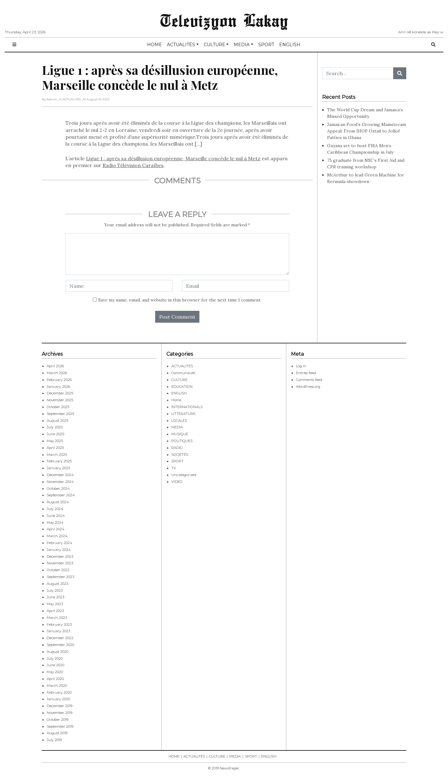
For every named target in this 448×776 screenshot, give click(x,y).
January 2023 (58, 631)
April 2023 (55, 611)
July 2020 (55, 658)
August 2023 (57, 583)
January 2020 (58, 699)
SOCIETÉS (179, 454)
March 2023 (57, 617)
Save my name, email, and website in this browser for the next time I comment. (179, 300)
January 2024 (59, 549)
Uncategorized (183, 475)
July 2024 (55, 509)
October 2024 (58, 488)
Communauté (183, 373)
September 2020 (60, 645)
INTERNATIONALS (187, 407)
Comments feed (309, 380)
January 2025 (58, 468)
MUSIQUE (179, 434)
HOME (154, 44)
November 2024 (60, 482)
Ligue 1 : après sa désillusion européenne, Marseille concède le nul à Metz (173, 158)
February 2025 (59, 461)
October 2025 (58, 407)
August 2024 (58, 502)
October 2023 (58, 570)
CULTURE (214, 44)
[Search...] (357, 73)
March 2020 (57, 685)
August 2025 (57, 420)
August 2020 (57, 651)
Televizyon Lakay (224, 20)
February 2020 (59, 692)
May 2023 (55, 604)
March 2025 (57, 454)
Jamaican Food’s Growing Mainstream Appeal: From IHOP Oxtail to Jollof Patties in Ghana (366, 131)
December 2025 (60, 393)
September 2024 (61, 495)
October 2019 (57, 719)
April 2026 (55, 366)
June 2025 (55, 434)
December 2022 (60, 638)
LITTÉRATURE (183, 414)
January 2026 (58, 386)
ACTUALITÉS (181, 44)
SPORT (266, 44)
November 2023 (60, 563)
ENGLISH (289, 44)
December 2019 (59, 706)
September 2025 (60, 414)
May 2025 (55, 441)
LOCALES (179, 420)
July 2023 (55, 590)
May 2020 (55, 672)
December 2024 (60, 475)
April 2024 (55, 529)
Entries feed (306, 373)
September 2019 (60, 726)
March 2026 (57, 373)
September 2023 (60, 577)
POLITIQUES (182, 441)
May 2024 (55, 522)
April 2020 (55, 679)
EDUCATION (182, 386)
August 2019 (57, 733)
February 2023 (59, 624)
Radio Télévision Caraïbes (133, 165)
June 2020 (55, 665)
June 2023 (55, 597)
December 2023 (60, 556)
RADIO (177, 448)
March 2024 (57, 536)
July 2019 (54, 740)
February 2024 (59, 543)
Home (176, 400)
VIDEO (177, 482)
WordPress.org (308, 386)
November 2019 (59, 713)
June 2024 (56, 515)
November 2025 (60, 400)
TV (173, 468)
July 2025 (55, 427)
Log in (301, 366)
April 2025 (55, 448)
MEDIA (242, 44)
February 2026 (59, 380)
